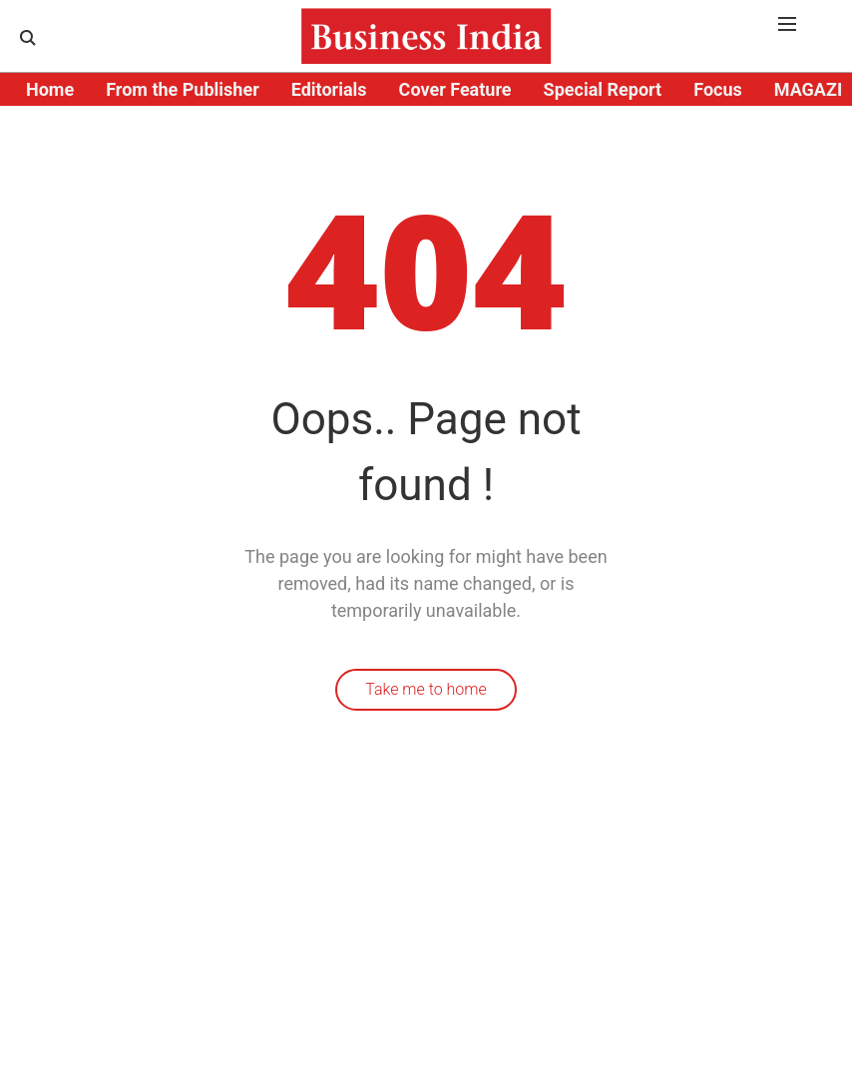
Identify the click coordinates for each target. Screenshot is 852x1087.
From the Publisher (182, 89)
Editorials (329, 89)
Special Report (603, 89)
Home (50, 89)
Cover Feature (455, 89)
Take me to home (426, 689)
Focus (717, 89)
